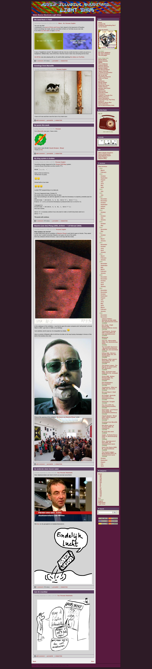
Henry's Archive (103, 74)
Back (34, 661)
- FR (100, 481)
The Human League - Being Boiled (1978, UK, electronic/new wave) (109, 453)
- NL (63, 23)
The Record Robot (104, 69)
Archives (101, 163)
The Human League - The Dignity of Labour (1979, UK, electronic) (109, 367)
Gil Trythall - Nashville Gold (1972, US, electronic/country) (109, 397)
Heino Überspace (103, 98)
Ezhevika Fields (103, 92)
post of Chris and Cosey (52, 27)
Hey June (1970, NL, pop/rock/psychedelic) (109, 405)
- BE (100, 477)
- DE (100, 479)
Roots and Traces (103, 85)
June (102, 183)
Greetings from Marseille (109, 422)
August (103, 180)
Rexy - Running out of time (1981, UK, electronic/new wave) (108, 442)
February (103, 172)
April (102, 187)
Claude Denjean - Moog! (56, 148)
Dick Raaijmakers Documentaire (107, 383)
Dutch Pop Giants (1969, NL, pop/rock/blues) (109, 448)
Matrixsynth (102, 91)
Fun (58, 472)
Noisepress (101, 94)
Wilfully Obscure (103, 96)
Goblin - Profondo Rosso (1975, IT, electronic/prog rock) (109, 436)
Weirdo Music (102, 59)
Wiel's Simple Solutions (105, 152)
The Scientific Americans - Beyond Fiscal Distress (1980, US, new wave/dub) (110, 348)
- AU (100, 475)
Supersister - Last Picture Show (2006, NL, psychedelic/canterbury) (110, 411)
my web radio (45, 30)
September (104, 178)
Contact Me (101, 24)
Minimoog (105, 337)
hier (38, 524)
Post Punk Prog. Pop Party (106, 99)
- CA (100, 478)
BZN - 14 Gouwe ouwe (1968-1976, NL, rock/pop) (110, 372)
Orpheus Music (103, 65)
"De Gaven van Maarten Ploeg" (66, 417)
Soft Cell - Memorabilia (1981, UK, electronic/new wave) (110, 342)
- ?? (100, 497)
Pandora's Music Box (105, 102)
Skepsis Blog (102, 158)
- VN (100, 494)
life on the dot (102, 75)
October (103, 176)
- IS (100, 485)
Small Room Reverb (104, 76)
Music (60, 23)
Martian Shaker (103, 68)
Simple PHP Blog (61, 164)
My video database (104, 54)
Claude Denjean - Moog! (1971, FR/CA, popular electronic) (109, 417)
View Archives (102, 166)
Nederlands (69, 472)
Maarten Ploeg (61, 233)
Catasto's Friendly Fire (105, 95)
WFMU (100, 62)
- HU (100, 482)
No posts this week (108, 431)
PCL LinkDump (103, 64)
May (102, 185)
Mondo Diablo (102, 82)
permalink (55, 61)
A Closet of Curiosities (105, 72)
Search (101, 509)
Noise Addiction (103, 104)
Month (36, 169)
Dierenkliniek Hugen (104, 155)
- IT (100, 487)
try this (57, 30)
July (102, 181)
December (104, 199)
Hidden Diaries (102, 86)
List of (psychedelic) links (106, 105)
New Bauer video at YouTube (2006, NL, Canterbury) (108, 427)
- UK (100, 491)
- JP (100, 488)
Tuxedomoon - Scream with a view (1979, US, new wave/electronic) (109, 332)
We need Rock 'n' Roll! (109, 392)
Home (100, 22)
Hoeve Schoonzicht (104, 154)
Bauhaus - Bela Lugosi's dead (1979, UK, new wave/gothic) (109, 361)
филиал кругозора (104, 88)
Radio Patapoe (102, 157)
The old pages (102, 55)
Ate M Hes (37, 57)
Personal (67, 23)
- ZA (100, 495)
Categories (102, 470)
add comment (39, 120)
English (73, 23)
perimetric (101, 81)
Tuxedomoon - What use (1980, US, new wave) (109, 388)
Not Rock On (102, 84)
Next (92, 661)
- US (100, 492)
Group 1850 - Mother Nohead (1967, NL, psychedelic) (108, 378)
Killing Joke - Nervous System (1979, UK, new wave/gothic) (109, 354)
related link (64, 61)
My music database (104, 52)
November (104, 200)
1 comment (38, 61)
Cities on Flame (103, 78)
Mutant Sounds (103, 61)
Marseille (40, 131)
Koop (100, 79)
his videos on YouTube (77, 57)
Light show (101, 504)
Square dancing (103, 71)
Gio (41, 149)
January (103, 220)
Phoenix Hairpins (103, 66)
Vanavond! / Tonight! (108, 401)
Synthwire (101, 89)
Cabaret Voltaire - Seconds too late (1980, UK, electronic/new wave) (110, 320)
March (102, 170)
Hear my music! (103, 29)
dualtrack (101, 101)
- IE (100, 484)
